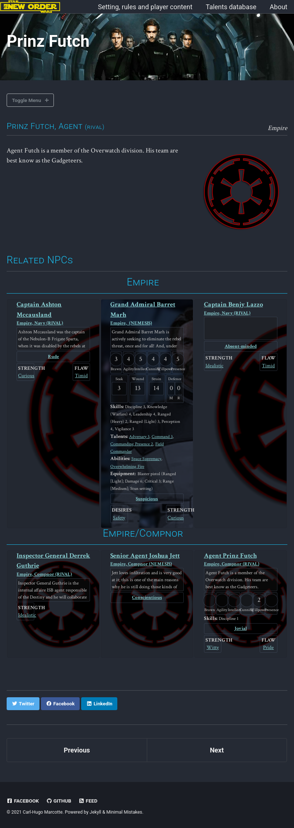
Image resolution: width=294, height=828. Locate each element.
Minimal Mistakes (124, 811)
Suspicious (146, 498)
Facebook (23, 800)
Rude (53, 356)
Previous (77, 749)
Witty (213, 646)
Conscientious (147, 597)
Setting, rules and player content (145, 7)
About (278, 7)
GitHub (59, 800)
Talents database (231, 7)
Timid (81, 375)
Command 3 (162, 436)
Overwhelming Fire (127, 466)
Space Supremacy (146, 459)
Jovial (240, 628)
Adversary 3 (139, 436)
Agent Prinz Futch (240, 559)
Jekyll (95, 811)
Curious (25, 375)
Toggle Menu (26, 100)
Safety (119, 517)
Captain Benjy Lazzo (240, 309)
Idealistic (212, 365)
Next (217, 749)
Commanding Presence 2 (131, 444)
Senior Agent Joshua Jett (147, 559)
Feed (88, 800)
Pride (268, 646)
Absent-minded (240, 346)
